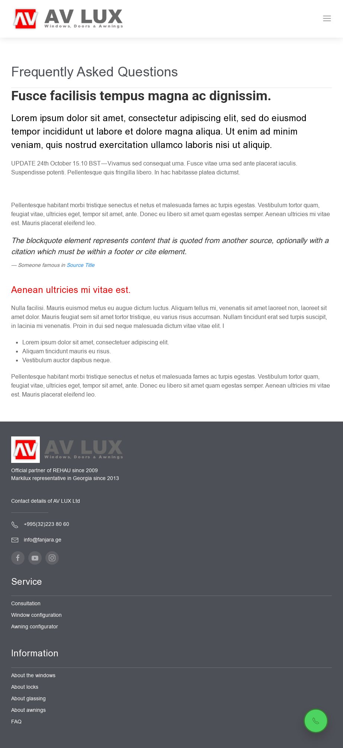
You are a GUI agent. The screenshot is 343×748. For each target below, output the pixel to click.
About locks (24, 687)
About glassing (28, 698)
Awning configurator (34, 626)
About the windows (33, 675)
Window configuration (36, 615)
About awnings (28, 710)
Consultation (26, 603)
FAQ (16, 721)
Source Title (80, 265)
